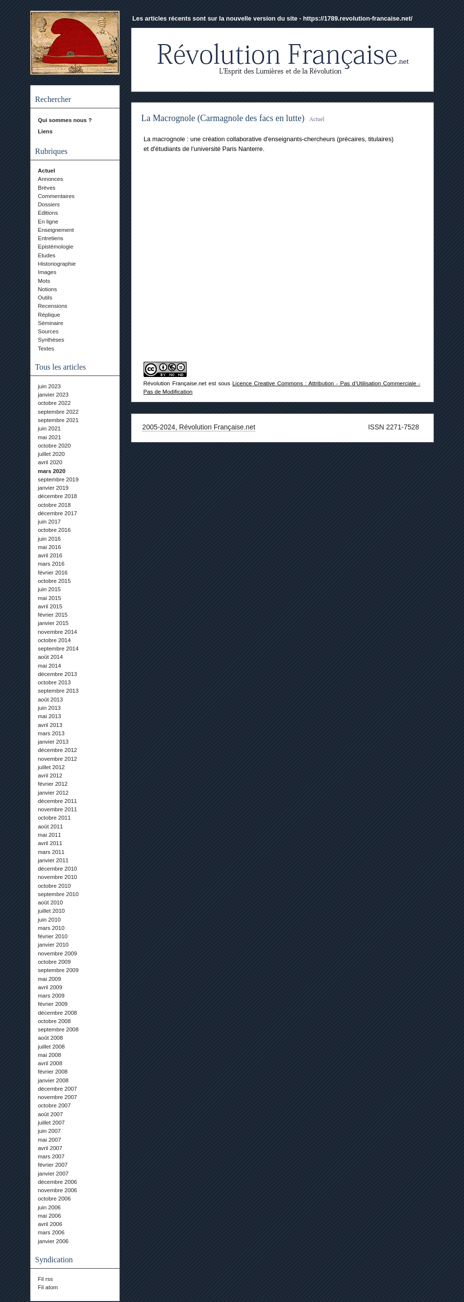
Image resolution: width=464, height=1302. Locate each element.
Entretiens (50, 238)
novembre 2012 (57, 759)
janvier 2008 (53, 1080)
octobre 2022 (54, 403)
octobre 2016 (54, 530)
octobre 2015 (54, 581)
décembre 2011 (57, 801)
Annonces (50, 179)
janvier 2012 (53, 793)
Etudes (46, 255)
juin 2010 (49, 920)
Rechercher (53, 99)
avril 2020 (50, 462)
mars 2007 (51, 1156)
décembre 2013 (57, 674)
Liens (45, 131)
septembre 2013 (58, 691)
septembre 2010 (58, 894)
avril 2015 (50, 606)
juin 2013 (49, 708)
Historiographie (56, 264)
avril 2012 (50, 775)
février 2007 (53, 1165)
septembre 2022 (58, 412)
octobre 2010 (54, 886)
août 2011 (50, 826)
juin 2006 (49, 1207)
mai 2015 (49, 598)
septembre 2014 (58, 648)
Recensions (52, 306)
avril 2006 (50, 1224)
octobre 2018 (54, 505)
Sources (48, 331)
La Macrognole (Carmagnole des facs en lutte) (222, 118)
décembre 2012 (57, 750)
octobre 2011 (54, 818)
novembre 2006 (57, 1190)
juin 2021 (49, 428)
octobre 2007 (54, 1105)
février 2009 (53, 1004)
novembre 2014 (57, 632)
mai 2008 (49, 1055)
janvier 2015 (53, 623)
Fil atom (48, 1287)
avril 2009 (50, 987)
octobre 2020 (54, 446)
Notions (47, 289)
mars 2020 (51, 471)
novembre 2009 (57, 953)
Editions (48, 213)
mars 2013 (51, 733)
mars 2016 (51, 564)
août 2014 (50, 657)
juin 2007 (49, 1131)
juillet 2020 (51, 454)
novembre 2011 (57, 809)
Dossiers (49, 204)
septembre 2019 (58, 479)
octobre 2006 (54, 1199)
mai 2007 (49, 1140)
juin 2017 (49, 522)
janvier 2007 (53, 1174)
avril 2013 (50, 725)
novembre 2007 (57, 1097)
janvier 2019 (53, 488)
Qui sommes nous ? (65, 120)
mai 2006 (49, 1216)
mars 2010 (51, 928)
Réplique (49, 315)
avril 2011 (50, 843)
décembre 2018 (57, 496)
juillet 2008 (51, 1047)
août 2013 (50, 699)
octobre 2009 (54, 962)
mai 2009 (49, 979)
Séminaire (50, 323)
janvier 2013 (53, 742)
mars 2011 (51, 852)
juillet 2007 (51, 1123)
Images (47, 272)
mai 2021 (49, 437)
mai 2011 (49, 835)
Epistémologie (55, 247)
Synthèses (51, 340)
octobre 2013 (54, 682)
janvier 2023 (53, 395)
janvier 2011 (53, 860)
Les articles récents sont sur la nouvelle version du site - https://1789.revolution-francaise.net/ (272, 18)
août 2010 (50, 902)
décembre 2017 (57, 513)
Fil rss (45, 1279)
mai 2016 (49, 547)
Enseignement (56, 230)
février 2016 (53, 573)
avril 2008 (50, 1063)
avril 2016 (50, 555)
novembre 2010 (57, 877)
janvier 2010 (53, 945)
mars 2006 (51, 1232)
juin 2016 (49, 539)
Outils (45, 297)
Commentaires (56, 196)
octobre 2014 (54, 640)
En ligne (48, 222)
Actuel (46, 171)
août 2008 (50, 1038)
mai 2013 (49, 716)
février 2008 (53, 1072)
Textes (46, 348)
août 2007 (50, 1114)
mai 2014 (49, 666)
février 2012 (53, 784)
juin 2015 (49, 589)
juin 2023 (49, 386)
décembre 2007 (57, 1089)
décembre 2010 (57, 869)
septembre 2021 (58, 420)
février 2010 (53, 936)
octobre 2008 (54, 1021)
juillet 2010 (51, 911)
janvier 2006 (53, 1241)
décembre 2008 (57, 1013)
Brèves (46, 188)
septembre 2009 (58, 970)
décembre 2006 (57, 1182)
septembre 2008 (58, 1029)
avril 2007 (50, 1148)
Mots (44, 281)
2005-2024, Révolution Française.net (198, 427)
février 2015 (53, 615)
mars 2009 (51, 996)
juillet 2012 (51, 767)
